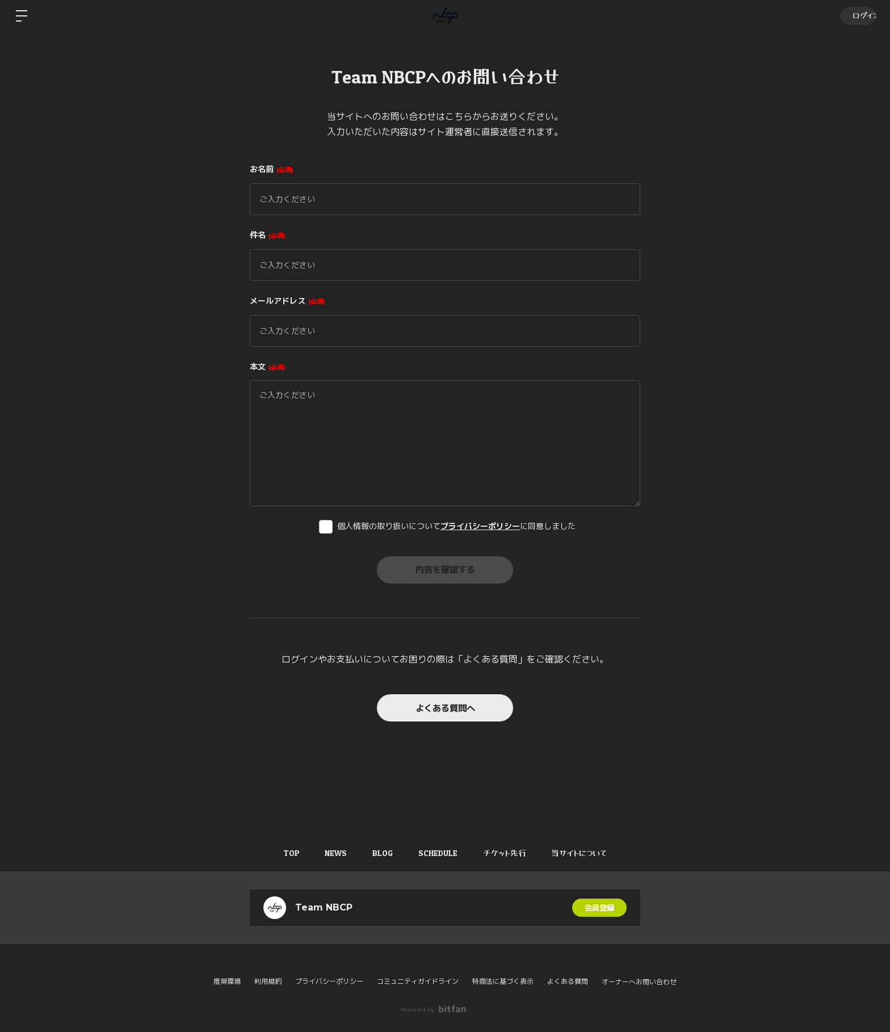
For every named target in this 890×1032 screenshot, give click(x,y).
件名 (268, 235)
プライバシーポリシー (480, 526)
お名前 (271, 169)
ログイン (857, 15)
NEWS (332, 853)
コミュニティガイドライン (418, 981)
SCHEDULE (439, 853)
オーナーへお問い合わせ (639, 982)
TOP (284, 853)
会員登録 (599, 908)
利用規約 (268, 981)
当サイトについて (587, 853)
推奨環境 (227, 981)
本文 (268, 367)
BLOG (381, 853)
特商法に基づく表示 (503, 981)
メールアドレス (287, 301)
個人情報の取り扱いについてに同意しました (456, 526)
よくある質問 (567, 981)
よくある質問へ (445, 707)
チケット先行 (509, 853)
